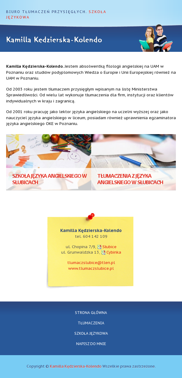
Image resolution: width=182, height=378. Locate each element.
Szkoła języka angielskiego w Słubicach (49, 179)
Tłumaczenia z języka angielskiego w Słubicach (130, 179)
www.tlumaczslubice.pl (91, 268)
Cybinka (113, 252)
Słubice (109, 246)
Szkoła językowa (91, 333)
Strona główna (91, 312)
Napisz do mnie (91, 343)
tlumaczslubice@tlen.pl (91, 262)
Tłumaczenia (91, 323)
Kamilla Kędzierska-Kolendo (76, 366)
